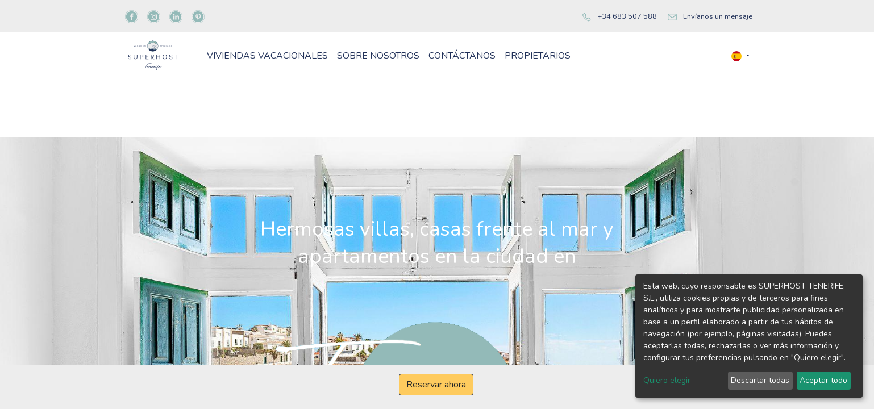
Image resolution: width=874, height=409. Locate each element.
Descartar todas (760, 380)
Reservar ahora (436, 384)
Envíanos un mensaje (717, 16)
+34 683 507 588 (627, 16)
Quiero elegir (666, 380)
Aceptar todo (823, 380)
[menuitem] (329, 73)
